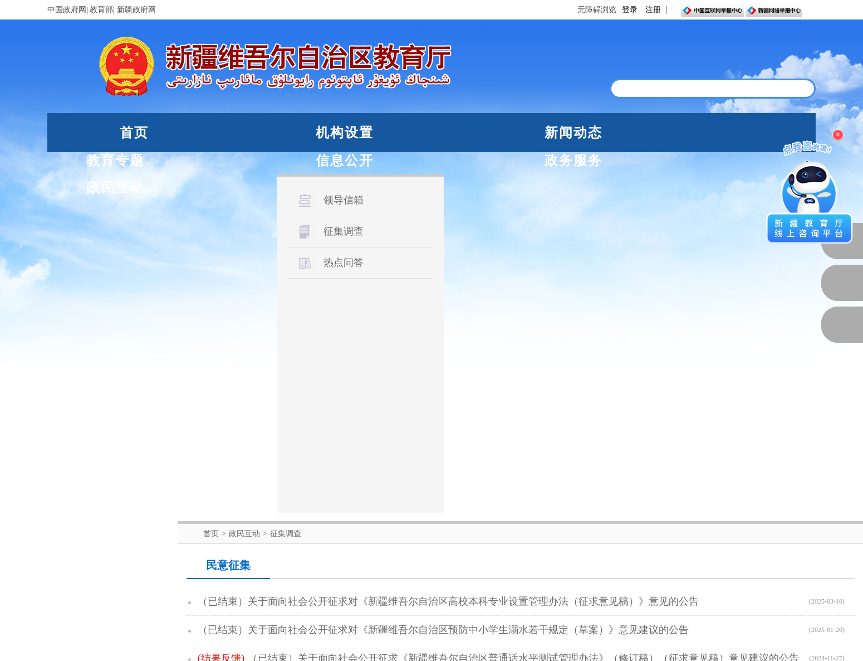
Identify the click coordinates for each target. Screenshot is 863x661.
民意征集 (228, 196)
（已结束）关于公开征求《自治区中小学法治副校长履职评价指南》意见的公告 (423, 317)
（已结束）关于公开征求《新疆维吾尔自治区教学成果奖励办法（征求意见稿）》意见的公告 (453, 346)
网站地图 (431, 651)
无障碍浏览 (596, 10)
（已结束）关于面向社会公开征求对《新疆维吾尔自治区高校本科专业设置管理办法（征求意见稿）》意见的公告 (448, 232)
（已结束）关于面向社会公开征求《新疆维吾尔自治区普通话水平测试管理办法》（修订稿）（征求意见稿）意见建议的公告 (523, 289)
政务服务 (661, 132)
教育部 (101, 10)
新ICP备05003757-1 (269, 618)
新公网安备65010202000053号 (169, 618)
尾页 (645, 479)
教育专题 (443, 132)
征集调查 (285, 165)
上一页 (454, 479)
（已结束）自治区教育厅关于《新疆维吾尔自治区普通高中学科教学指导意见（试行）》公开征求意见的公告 (488, 431)
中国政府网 (66, 10)
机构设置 (224, 132)
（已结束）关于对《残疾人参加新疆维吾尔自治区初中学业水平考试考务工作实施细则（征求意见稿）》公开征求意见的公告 (523, 403)
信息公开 (552, 132)
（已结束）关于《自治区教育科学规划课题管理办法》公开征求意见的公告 (413, 374)
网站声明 (380, 651)
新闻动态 (333, 132)
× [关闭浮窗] (838, 134)
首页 (134, 132)
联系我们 (482, 651)
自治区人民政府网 (224, 520)
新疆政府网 (136, 10)
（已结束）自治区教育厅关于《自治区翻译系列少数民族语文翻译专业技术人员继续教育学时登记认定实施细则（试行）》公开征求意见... (523, 464)
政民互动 (770, 132)
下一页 (610, 479)
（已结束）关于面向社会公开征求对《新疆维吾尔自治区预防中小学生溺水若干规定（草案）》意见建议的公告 (443, 260)
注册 (653, 10)
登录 (630, 10)
